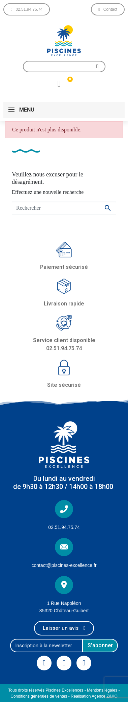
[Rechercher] (64, 208)
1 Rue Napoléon (64, 603)
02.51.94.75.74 (63, 527)
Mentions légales (102, 690)
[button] (26, 9)
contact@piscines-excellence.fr (63, 565)
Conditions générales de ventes (38, 696)
